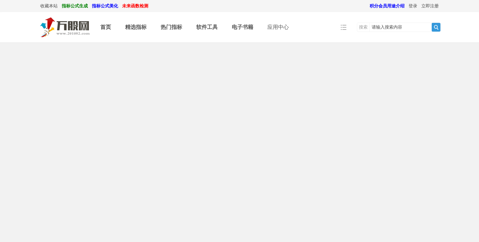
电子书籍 (242, 27)
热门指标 (171, 27)
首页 (105, 27)
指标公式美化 (105, 5)
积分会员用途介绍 (387, 5)
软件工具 (207, 27)
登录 (413, 5)
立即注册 (430, 5)
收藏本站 (49, 5)
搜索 (363, 27)
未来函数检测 (135, 5)
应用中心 (278, 27)
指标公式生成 (75, 5)
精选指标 (136, 27)
